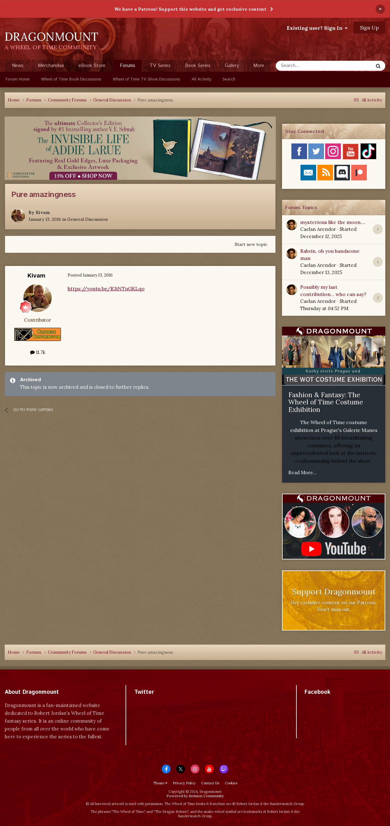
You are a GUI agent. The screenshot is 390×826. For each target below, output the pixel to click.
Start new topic (251, 244)
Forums (127, 67)
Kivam (43, 212)
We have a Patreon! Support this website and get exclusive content (190, 9)
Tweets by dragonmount (162, 703)
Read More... (302, 472)
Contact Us (210, 783)
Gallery (232, 65)
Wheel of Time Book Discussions (71, 79)
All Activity (201, 79)
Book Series (197, 65)
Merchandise (51, 65)
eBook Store (92, 65)
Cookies (231, 783)
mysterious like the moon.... (333, 222)
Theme (160, 783)
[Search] (309, 66)
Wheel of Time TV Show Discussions (146, 79)
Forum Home (18, 79)
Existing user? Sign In (317, 28)
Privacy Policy (184, 783)
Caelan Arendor (318, 229)
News (17, 65)
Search (229, 79)
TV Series (160, 65)
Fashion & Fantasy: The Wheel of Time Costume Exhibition (325, 402)
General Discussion (87, 219)
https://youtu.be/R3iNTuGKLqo (106, 288)
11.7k (37, 352)
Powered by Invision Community (195, 795)
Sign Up (369, 27)
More (258, 65)
